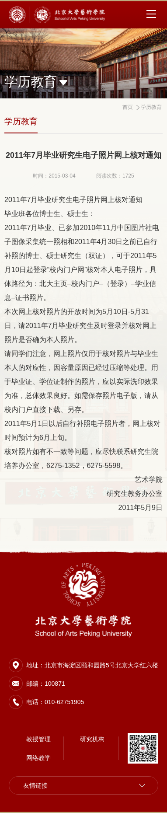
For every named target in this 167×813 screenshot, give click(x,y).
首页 (127, 107)
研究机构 (92, 739)
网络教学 (38, 757)
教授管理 (38, 739)
